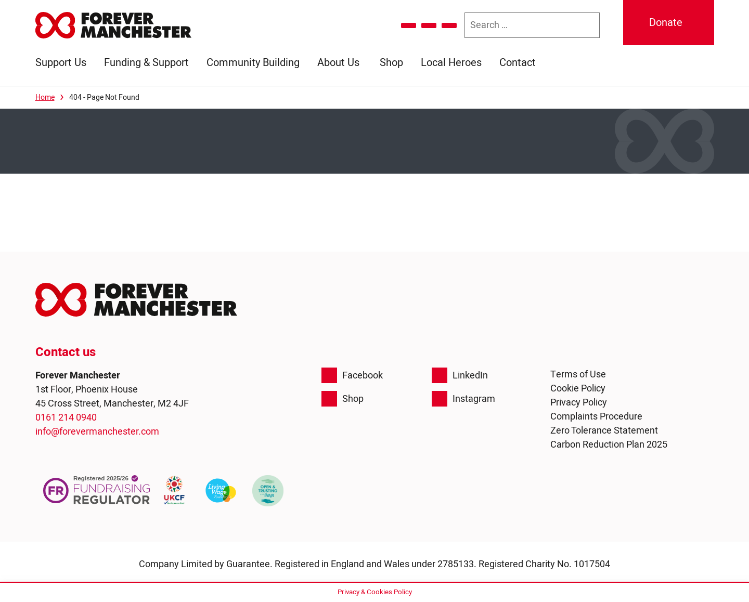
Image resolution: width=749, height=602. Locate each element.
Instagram (463, 399)
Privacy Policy (578, 403)
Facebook (352, 375)
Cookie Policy (577, 389)
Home (45, 97)
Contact (517, 62)
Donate (665, 22)
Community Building (253, 62)
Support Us (60, 62)
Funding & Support (146, 62)
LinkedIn (460, 375)
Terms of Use (578, 375)
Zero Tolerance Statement (604, 431)
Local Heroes (451, 62)
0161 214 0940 (66, 418)
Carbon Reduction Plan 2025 (608, 445)
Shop (391, 62)
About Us (338, 62)
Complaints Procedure (596, 417)
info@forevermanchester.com (97, 432)
